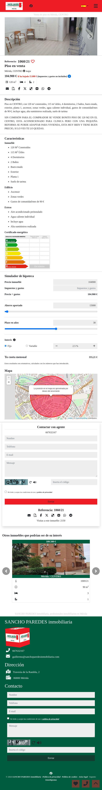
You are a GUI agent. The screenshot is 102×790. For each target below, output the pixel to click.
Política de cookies (70, 777)
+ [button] (9, 378)
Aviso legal (83, 777)
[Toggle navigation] (96, 6)
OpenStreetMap (82, 418)
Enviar (51, 501)
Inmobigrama (51, 780)
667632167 (51, 432)
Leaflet (70, 418)
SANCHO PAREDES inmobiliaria (27, 777)
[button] (6, 571)
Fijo (10, 346)
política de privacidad (44, 492)
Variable (33, 346)
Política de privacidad (51, 777)
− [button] (9, 382)
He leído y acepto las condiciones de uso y (30, 492)
